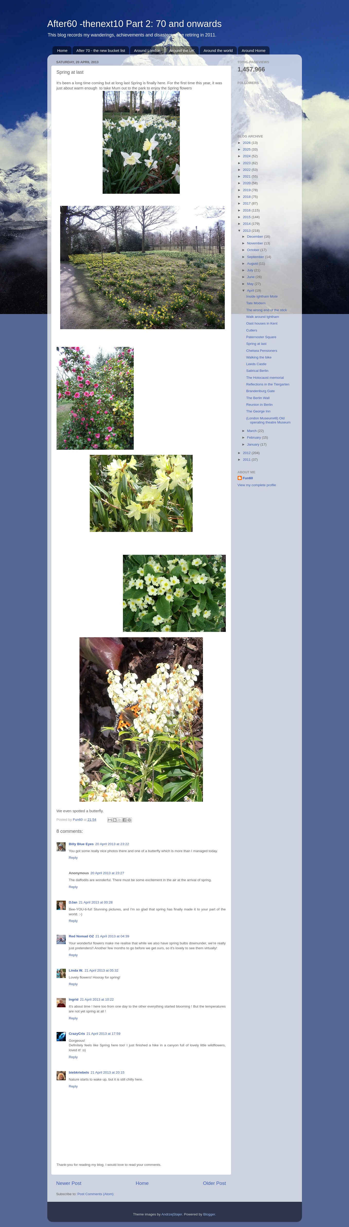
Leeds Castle (256, 364)
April (251, 290)
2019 (247, 190)
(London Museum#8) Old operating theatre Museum (268, 420)
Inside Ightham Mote (262, 296)
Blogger (209, 1214)
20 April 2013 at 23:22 (112, 844)
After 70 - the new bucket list (100, 50)
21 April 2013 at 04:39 (112, 936)
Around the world (218, 50)
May (251, 284)
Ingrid (74, 999)
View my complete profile (257, 485)
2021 (247, 176)
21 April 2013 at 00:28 (96, 902)
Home (62, 50)
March (252, 431)
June (251, 277)
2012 (247, 453)
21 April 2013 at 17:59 (103, 1034)
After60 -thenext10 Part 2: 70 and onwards (134, 24)
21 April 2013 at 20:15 (107, 1072)
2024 (247, 156)
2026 (247, 143)
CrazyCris (77, 1034)
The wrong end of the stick (266, 310)
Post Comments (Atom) (95, 1194)
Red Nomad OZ (81, 936)
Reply (73, 858)
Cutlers (251, 330)
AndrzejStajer (171, 1214)
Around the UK (181, 50)
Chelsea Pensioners (261, 351)
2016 (247, 210)
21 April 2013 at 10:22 (97, 999)
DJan (73, 902)
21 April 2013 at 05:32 (101, 970)
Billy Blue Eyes (81, 844)
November (255, 243)
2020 (247, 183)
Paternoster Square (261, 337)
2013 (247, 231)
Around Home (254, 50)
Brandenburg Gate (260, 391)
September (256, 257)
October (254, 250)
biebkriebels (79, 1072)
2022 (247, 170)
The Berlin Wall (258, 398)
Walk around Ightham (262, 317)
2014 (247, 224)
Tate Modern (255, 303)
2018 (247, 197)
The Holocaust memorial (265, 378)
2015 (247, 217)
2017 (247, 203)
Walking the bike (259, 357)
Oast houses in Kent (262, 323)
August (253, 263)
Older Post (214, 1183)
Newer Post (69, 1183)
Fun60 (248, 478)
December (255, 236)
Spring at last (256, 344)
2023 (247, 163)
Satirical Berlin (257, 371)
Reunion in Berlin (259, 405)
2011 (247, 460)
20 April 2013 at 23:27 (107, 873)
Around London (147, 50)
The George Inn (258, 411)
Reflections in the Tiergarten (267, 384)
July (250, 270)
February (254, 437)
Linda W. (76, 970)
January (254, 444)
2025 (247, 149)
